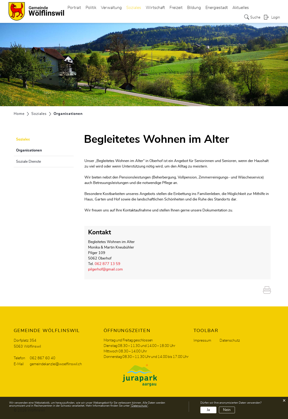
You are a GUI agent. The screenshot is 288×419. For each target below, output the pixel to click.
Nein (227, 410)
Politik (91, 8)
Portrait (74, 8)
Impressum (202, 340)
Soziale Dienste (28, 161)
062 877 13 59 (107, 264)
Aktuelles (240, 8)
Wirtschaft (155, 8)
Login (275, 17)
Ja (208, 410)
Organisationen (40, 149)
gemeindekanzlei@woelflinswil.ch (56, 364)
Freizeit (176, 8)
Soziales (133, 8)
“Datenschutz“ (139, 405)
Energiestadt (216, 8)
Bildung (194, 8)
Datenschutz (230, 340)
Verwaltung (111, 8)
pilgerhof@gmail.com (105, 269)
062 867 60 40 (42, 358)
